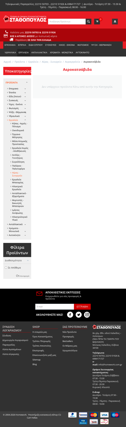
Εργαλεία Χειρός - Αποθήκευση (20, 149)
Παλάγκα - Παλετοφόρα (18, 167)
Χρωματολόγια (70, 350)
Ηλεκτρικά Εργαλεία (17, 188)
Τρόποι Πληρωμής (41, 341)
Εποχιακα (10, 45)
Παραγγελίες (8, 344)
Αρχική (7, 61)
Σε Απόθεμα (13, 267)
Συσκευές (50, 45)
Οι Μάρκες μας (70, 345)
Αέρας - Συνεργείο (52, 61)
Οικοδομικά (18, 130)
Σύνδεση (6, 335)
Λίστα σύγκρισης (10, 354)
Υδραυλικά (10, 52)
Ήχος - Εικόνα (67, 45)
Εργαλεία (24, 52)
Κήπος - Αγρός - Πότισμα (19, 125)
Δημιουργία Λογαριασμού (15, 340)
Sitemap (36, 359)
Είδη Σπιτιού (36, 45)
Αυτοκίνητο (82, 52)
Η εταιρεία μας (39, 331)
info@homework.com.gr (110, 364)
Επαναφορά (23, 276)
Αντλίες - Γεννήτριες (17, 156)
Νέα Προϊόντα (69, 331)
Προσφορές (68, 336)
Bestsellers (68, 341)
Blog (34, 364)
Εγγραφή (82, 306)
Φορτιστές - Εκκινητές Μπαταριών (18, 203)
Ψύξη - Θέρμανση (101, 45)
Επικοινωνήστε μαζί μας (44, 355)
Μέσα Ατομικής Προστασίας (19, 143)
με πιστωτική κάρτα (33, 36)
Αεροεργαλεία (72, 61)
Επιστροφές (38, 350)
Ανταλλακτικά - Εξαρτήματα (19, 195)
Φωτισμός (83, 45)
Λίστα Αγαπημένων (11, 349)
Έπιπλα (22, 45)
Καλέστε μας (33, 32)
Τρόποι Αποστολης (41, 345)
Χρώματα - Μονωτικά (61, 52)
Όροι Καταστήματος (42, 336)
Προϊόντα (20, 61)
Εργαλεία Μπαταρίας (17, 181)
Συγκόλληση (18, 161)
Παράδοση (33, 39)
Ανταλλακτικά (39, 52)
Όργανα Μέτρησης (17, 136)
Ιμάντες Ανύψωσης (17, 211)
